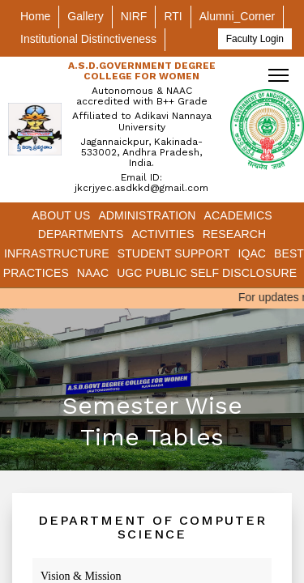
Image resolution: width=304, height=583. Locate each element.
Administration (146, 215)
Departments (81, 234)
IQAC (252, 253)
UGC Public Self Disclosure (207, 272)
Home (35, 16)
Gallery (85, 16)
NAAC (93, 272)
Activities (162, 234)
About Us (61, 215)
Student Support (174, 253)
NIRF (134, 16)
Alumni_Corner (237, 16)
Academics (238, 215)
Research (235, 234)
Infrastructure (56, 253)
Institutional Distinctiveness (88, 38)
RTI (173, 16)
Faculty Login (255, 39)
